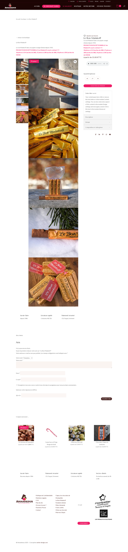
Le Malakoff (67, 6)
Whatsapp (106, 134)
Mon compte (82, 1)
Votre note (19, 358)
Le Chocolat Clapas (51, 6)
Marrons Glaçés (60, 512)
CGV (37, 500)
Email (110, 134)
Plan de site (39, 503)
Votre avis (19, 360)
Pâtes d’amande (60, 505)
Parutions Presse (41, 507)
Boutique (77, 6)
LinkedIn (99, 134)
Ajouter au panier (98, 86)
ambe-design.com (42, 542)
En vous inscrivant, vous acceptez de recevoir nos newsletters (82, 514)
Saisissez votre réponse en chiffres (26, 390)
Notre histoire (89, 6)
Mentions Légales (41, 498)
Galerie (102, 1)
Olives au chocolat (61, 510)
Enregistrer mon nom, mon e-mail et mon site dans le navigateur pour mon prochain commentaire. (47, 385)
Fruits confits (60, 507)
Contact (108, 1)
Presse (96, 1)
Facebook (95, 134)
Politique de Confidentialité (44, 495)
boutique (23, 19)
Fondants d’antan (61, 503)
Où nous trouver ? (104, 6)
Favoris (72, 1)
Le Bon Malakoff (61, 500)
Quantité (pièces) (89, 74)
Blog (91, 1)
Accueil (37, 6)
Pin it (102, 134)
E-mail (18, 379)
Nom (18, 373)
